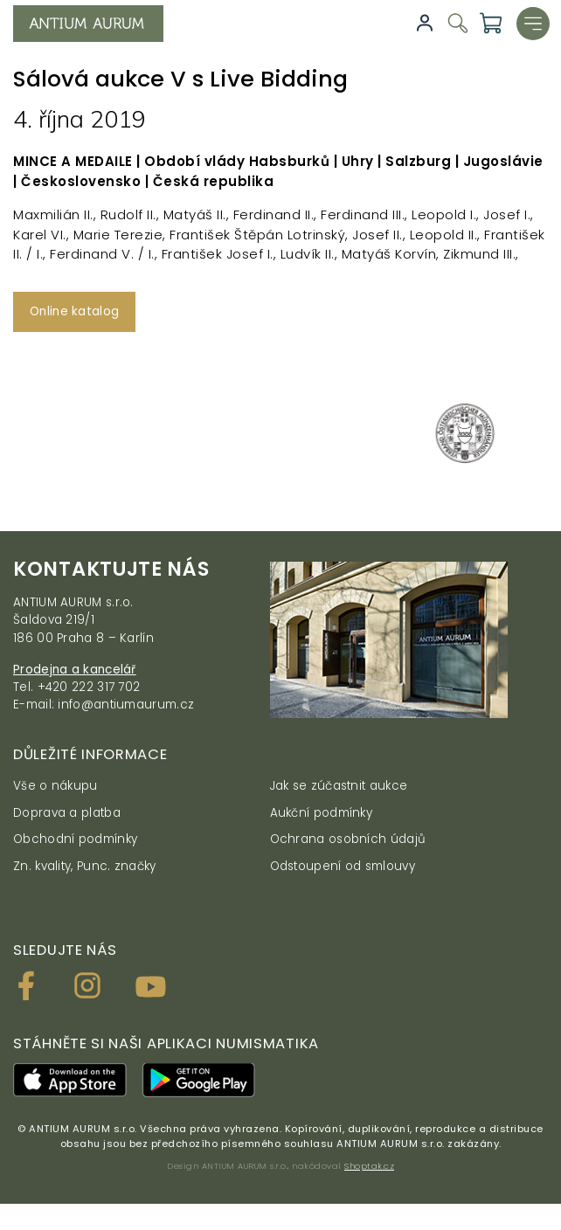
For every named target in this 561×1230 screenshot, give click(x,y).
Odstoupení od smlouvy (342, 866)
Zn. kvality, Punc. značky (84, 866)
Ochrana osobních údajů (348, 839)
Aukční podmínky (321, 813)
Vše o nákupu (55, 785)
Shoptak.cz (369, 1165)
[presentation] (18, 440)
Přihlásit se (424, 23)
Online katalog (74, 311)
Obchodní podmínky (75, 839)
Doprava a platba (67, 813)
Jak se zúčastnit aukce (339, 785)
